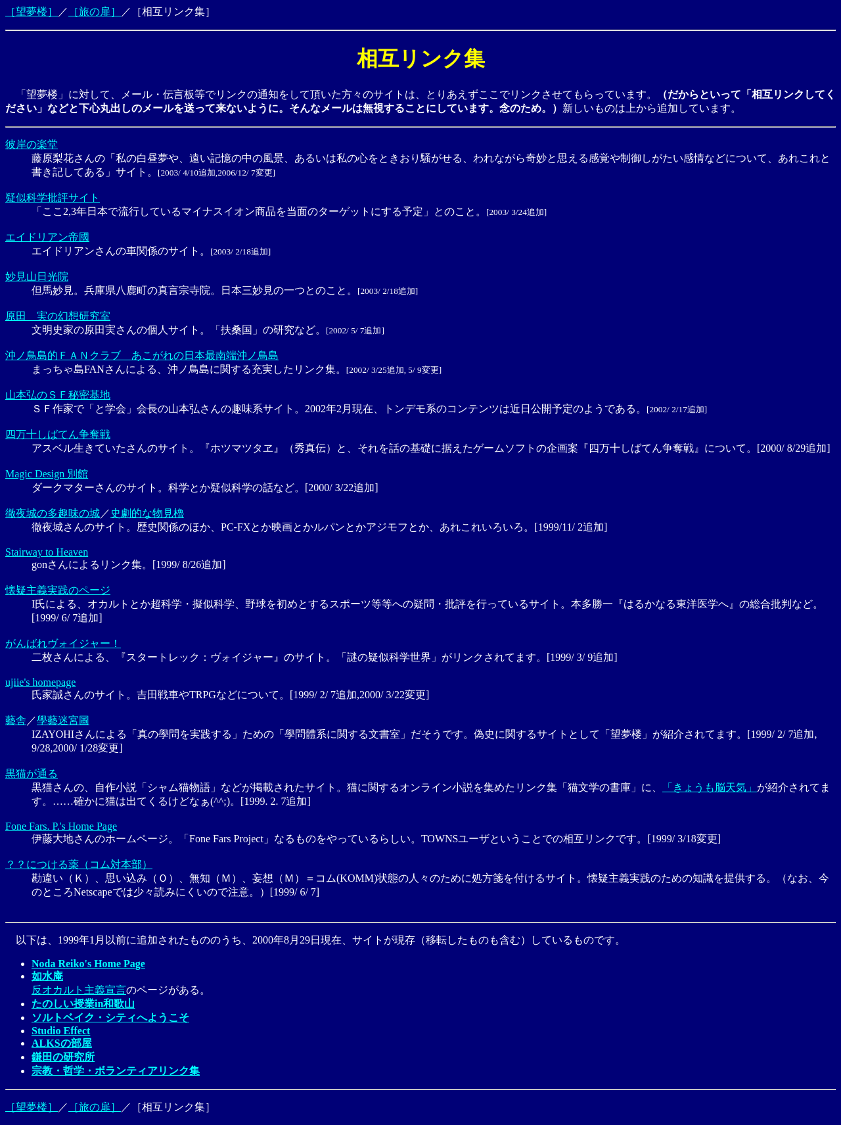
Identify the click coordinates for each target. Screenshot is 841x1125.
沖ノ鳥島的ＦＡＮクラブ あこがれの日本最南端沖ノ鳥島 (142, 355)
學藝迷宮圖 (63, 720)
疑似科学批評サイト (52, 197)
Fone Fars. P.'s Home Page (61, 826)
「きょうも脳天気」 (709, 787)
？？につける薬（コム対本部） (78, 864)
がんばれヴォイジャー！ (63, 643)
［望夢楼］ (31, 11)
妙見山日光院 (36, 276)
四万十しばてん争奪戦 (57, 434)
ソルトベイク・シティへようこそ (110, 1017)
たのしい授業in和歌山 (83, 1003)
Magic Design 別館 (46, 473)
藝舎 (15, 720)
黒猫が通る (31, 773)
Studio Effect (61, 1030)
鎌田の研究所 (63, 1057)
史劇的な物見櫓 (147, 513)
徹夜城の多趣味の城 (52, 513)
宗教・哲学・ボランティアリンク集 (116, 1070)
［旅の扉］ (94, 11)
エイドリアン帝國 (47, 237)
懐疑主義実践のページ (57, 590)
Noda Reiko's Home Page (88, 963)
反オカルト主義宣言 (79, 989)
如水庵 (47, 976)
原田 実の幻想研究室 (57, 316)
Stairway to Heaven (46, 552)
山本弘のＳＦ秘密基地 (57, 394)
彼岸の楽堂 (31, 144)
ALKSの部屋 (62, 1043)
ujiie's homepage (40, 682)
